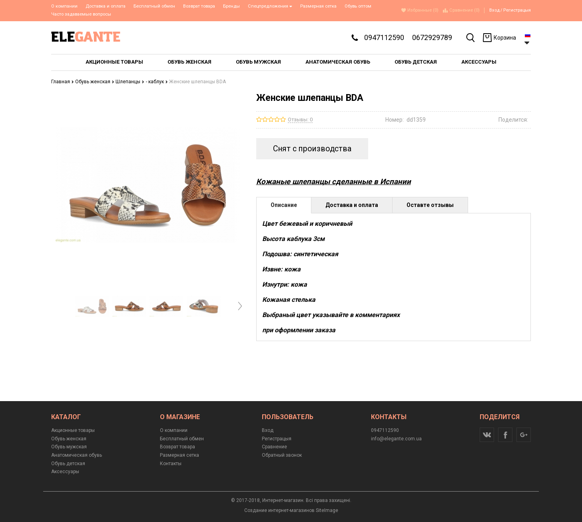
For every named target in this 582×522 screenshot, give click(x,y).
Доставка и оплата (106, 6)
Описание (284, 205)
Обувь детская (68, 463)
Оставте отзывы (430, 205)
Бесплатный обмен (154, 6)
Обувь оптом (358, 6)
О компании (64, 6)
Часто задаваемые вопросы (81, 14)
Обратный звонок (282, 455)
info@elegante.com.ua (396, 439)
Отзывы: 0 (300, 119)
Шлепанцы (130, 81)
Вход (494, 10)
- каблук (157, 81)
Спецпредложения (270, 6)
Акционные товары (73, 430)
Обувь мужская (69, 447)
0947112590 (384, 37)
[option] (92, 306)
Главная (62, 81)
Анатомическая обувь (76, 455)
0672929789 (432, 37)
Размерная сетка (318, 6)
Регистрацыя (517, 10)
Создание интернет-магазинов (279, 510)
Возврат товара (199, 6)
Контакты (170, 463)
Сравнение (274, 447)
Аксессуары (65, 471)
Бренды (231, 6)
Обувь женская (94, 81)
